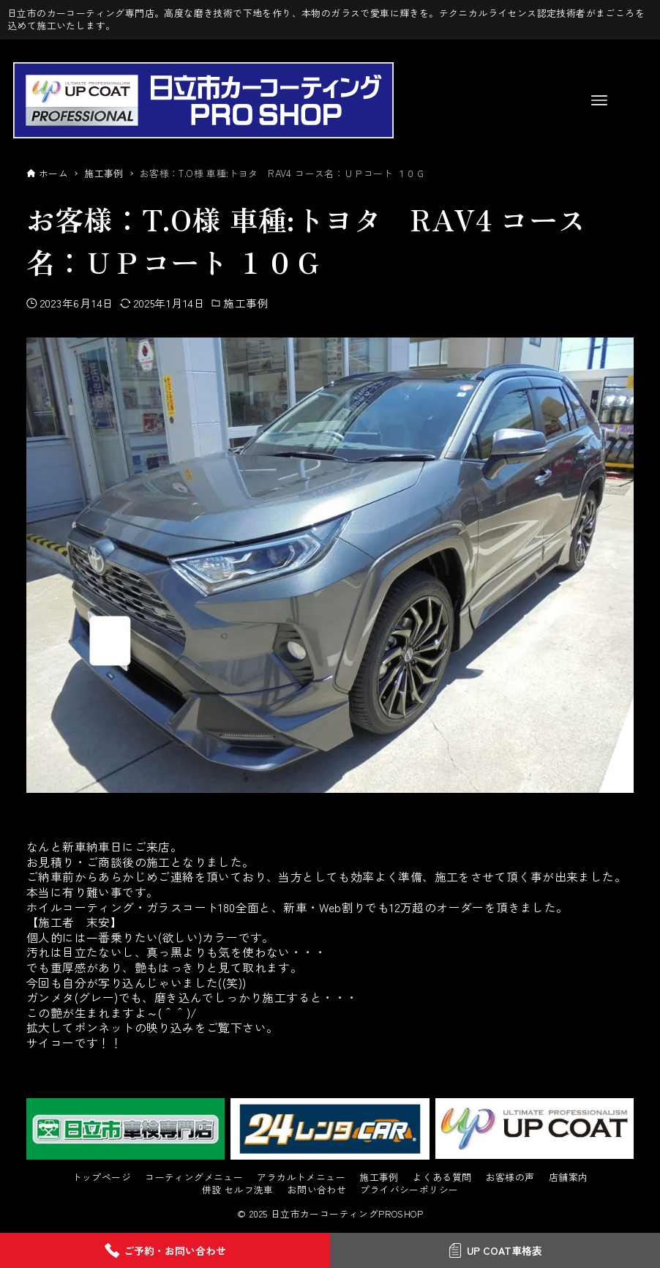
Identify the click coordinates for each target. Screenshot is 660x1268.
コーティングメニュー (194, 1177)
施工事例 (246, 303)
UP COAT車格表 (495, 1250)
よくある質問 (442, 1177)
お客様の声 (510, 1177)
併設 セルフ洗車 (238, 1190)
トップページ (101, 1177)
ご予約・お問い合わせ (165, 1250)
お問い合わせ (317, 1190)
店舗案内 (568, 1177)
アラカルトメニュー (301, 1177)
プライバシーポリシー (409, 1190)
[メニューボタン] (599, 100)
